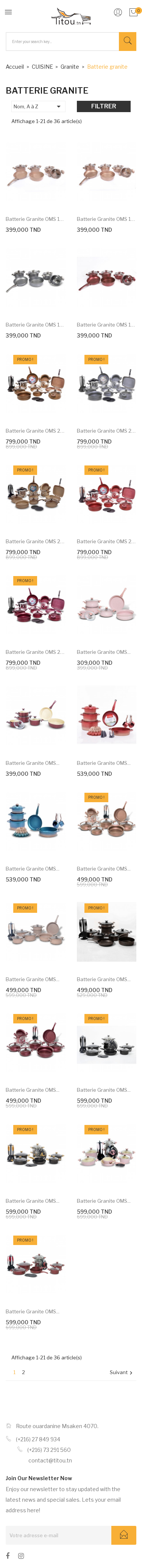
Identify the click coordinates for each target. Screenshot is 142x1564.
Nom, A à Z (38, 106)
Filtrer (103, 106)
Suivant (122, 1372)
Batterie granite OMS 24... (36, 430)
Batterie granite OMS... (104, 652)
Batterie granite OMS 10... (36, 219)
